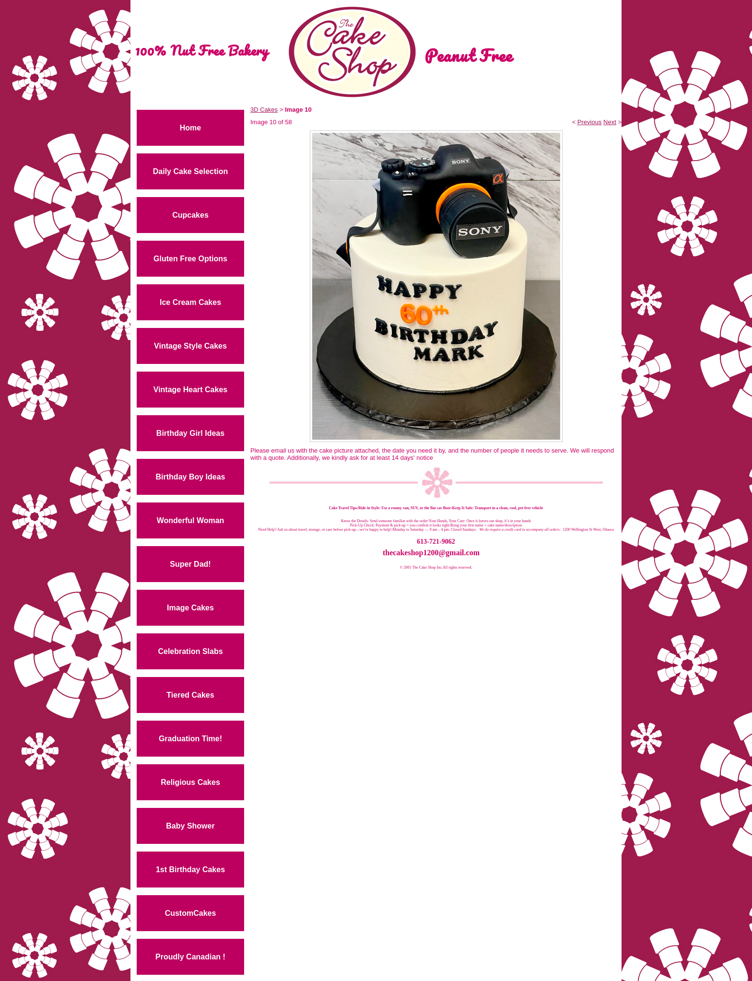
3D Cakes (264, 109)
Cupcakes (190, 215)
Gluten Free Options (190, 259)
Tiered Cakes (190, 695)
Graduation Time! (190, 739)
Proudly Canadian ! (190, 957)
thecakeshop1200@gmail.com (431, 553)
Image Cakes (190, 608)
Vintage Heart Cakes (190, 389)
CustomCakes (190, 913)
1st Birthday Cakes (190, 869)
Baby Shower (190, 826)
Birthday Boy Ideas (190, 477)
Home (190, 128)
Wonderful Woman (190, 520)
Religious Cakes (190, 782)
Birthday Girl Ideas (190, 433)
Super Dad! (190, 564)
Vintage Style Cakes (190, 346)
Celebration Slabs (190, 651)
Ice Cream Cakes (190, 302)
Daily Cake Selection (190, 171)
